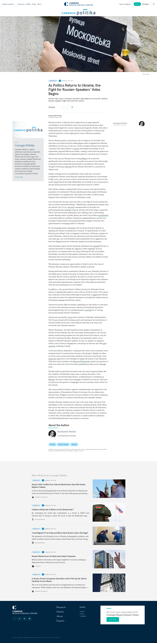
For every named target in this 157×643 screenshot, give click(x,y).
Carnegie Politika (67, 80)
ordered (100, 341)
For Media (83, 616)
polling (83, 158)
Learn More (19, 177)
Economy (52, 444)
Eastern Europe (63, 444)
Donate (137, 4)
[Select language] (146, 4)
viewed (56, 182)
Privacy (82, 614)
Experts (60, 620)
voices (69, 317)
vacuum (76, 148)
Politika (28, 4)
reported (70, 207)
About (34, 4)
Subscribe (113, 619)
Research (21, 4)
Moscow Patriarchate (81, 361)
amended (96, 246)
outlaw (82, 359)
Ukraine (74, 444)
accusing (87, 310)
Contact (82, 611)
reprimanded (103, 215)
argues (95, 295)
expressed (52, 359)
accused (74, 221)
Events (82, 607)
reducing (67, 166)
